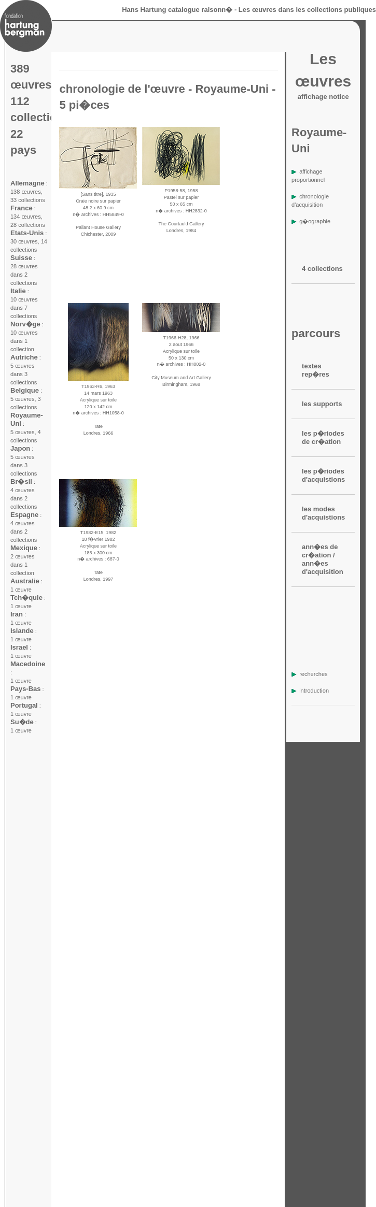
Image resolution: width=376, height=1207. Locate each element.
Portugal (24, 705)
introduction (310, 690)
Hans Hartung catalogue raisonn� (177, 9)
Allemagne (27, 183)
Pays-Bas (25, 689)
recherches (309, 674)
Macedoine (27, 664)
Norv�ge (25, 324)
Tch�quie (26, 597)
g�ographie (310, 221)
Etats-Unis (27, 233)
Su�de (22, 722)
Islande (22, 631)
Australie (24, 581)
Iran (16, 614)
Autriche (24, 357)
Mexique (23, 548)
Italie (18, 291)
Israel (19, 647)
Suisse (21, 258)
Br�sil (21, 481)
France (21, 208)
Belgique (24, 390)
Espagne (24, 515)
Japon (20, 448)
